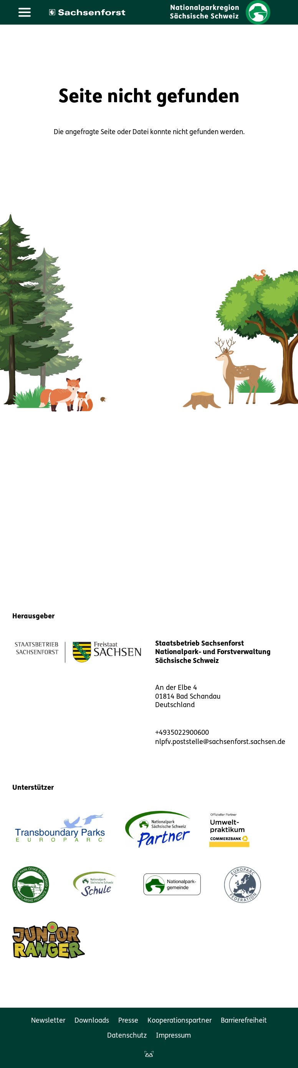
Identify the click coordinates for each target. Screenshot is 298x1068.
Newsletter (48, 1021)
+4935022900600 (182, 733)
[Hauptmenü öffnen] (25, 12)
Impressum (173, 1036)
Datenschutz (127, 1036)
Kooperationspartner (179, 1021)
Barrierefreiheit (244, 1021)
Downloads (91, 1021)
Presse (128, 1021)
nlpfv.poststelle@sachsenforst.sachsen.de (220, 742)
